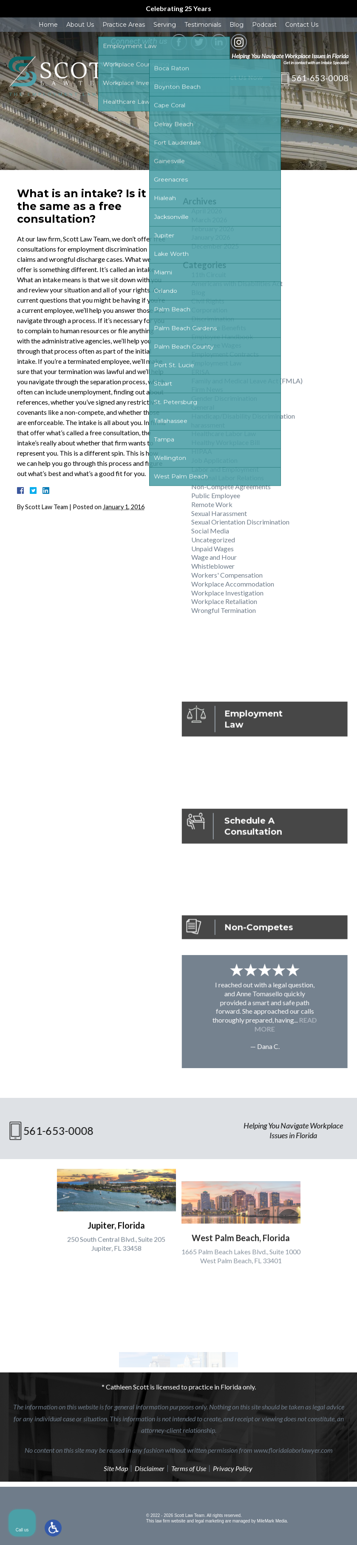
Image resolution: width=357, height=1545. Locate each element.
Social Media (210, 531)
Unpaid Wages (212, 548)
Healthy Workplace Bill (225, 442)
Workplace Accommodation (232, 584)
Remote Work (211, 504)
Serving (164, 24)
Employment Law (216, 363)
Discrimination (212, 319)
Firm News (207, 389)
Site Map (116, 1468)
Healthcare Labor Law (223, 433)
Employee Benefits (218, 327)
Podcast (264, 24)
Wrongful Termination (223, 610)
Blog (237, 24)
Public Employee (215, 495)
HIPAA (201, 451)
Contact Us (301, 24)
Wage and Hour (214, 557)
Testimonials (202, 24)
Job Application (214, 460)
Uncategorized (213, 540)
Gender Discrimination (224, 398)
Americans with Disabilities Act (237, 283)
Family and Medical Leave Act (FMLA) (247, 381)
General (202, 407)
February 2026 (212, 228)
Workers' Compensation (227, 575)
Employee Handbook (222, 336)
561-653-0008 (320, 78)
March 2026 (209, 219)
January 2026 (210, 237)
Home (48, 24)
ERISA (200, 372)
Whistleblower (213, 566)
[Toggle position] (311, 1273)
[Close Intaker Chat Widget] (329, 1273)
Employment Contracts (225, 354)
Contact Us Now (236, 78)
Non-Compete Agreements (231, 486)
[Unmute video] (206, 1273)
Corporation (209, 310)
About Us (80, 24)
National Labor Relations (227, 477)
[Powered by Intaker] (285, 1527)
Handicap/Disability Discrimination (243, 416)
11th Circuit (208, 274)
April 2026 (206, 211)
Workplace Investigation (227, 593)
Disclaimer (149, 1468)
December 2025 (215, 246)
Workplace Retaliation (224, 601)
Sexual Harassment (219, 513)
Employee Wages (216, 345)
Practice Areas (123, 24)
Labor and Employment (225, 469)
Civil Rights (207, 301)
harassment (208, 425)
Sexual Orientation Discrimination (240, 522)
